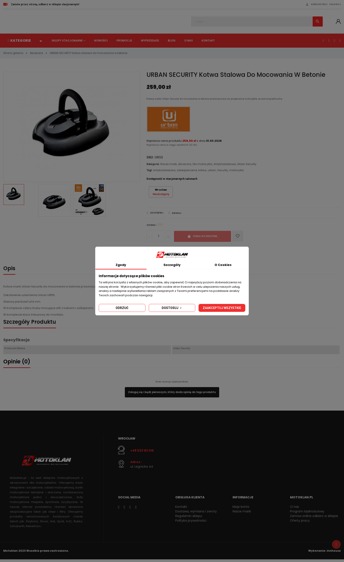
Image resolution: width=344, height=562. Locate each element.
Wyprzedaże (150, 40)
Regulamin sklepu (188, 518)
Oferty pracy (300, 523)
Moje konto (241, 509)
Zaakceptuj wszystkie (222, 308)
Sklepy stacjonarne (67, 40)
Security (222, 171)
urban (212, 171)
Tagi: (149, 171)
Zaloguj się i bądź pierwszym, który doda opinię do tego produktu (172, 394)
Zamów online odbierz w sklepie (314, 518)
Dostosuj (172, 308)
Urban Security (246, 165)
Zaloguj (335, 4)
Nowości (101, 40)
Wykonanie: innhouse (324, 553)
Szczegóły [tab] (172, 265)
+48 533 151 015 (142, 453)
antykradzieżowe (164, 171)
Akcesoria (184, 165)
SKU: (150, 158)
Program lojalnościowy (307, 514)
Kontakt (208, 40)
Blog (172, 40)
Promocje (124, 40)
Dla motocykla (202, 165)
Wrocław (126, 441)
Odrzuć (122, 308)
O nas (188, 40)
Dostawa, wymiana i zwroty (196, 514)
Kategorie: (153, 165)
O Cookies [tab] (223, 265)
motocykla (236, 171)
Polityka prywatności (190, 523)
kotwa (202, 171)
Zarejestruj (319, 4)
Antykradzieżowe (224, 165)
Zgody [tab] (121, 265)
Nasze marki (168, 165)
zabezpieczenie (187, 171)
